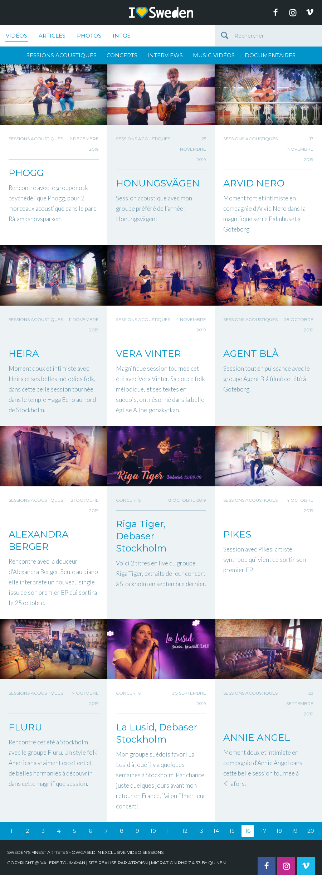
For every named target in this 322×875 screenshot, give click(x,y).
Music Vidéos (214, 55)
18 (279, 830)
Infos (122, 35)
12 (184, 830)
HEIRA (24, 353)
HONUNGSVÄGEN (158, 183)
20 (310, 830)
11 (169, 830)
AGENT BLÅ (251, 353)
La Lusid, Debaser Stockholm (156, 733)
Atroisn (138, 862)
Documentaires (270, 55)
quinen (217, 862)
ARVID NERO (253, 183)
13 (200, 830)
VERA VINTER (148, 353)
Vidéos (16, 37)
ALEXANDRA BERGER (39, 540)
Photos (89, 35)
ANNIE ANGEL (256, 737)
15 (232, 830)
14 (216, 830)
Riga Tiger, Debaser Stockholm (141, 536)
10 (153, 830)
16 (247, 830)
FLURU (25, 727)
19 (295, 830)
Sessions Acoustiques (61, 55)
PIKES (237, 534)
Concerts (122, 55)
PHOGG (26, 173)
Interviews (165, 55)
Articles (52, 35)
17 (263, 830)
